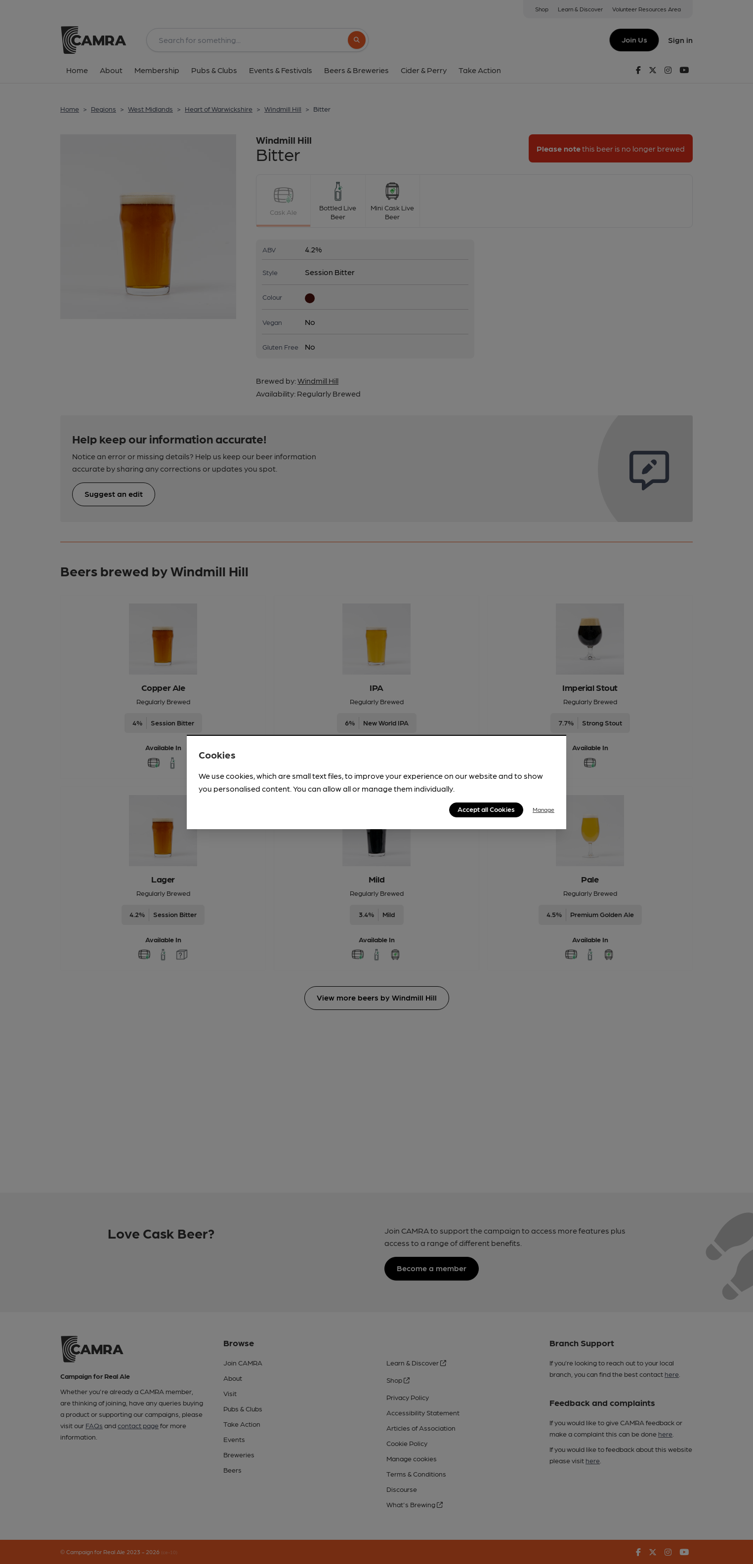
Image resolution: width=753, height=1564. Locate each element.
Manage (543, 809)
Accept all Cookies (486, 809)
